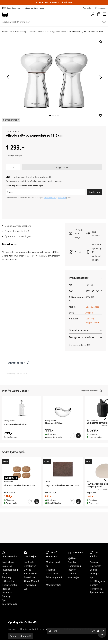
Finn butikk (87, 8)
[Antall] (13, 167)
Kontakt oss (8, 562)
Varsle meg (95, 191)
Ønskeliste (29, 577)
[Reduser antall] (8, 167)
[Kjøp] (78, 435)
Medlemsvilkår (53, 585)
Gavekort (72, 562)
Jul (25, 588)
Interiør (72, 569)
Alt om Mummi (31, 581)
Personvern (96, 588)
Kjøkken (72, 558)
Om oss (94, 562)
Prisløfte (79, 252)
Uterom (72, 573)
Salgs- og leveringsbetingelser (10, 569)
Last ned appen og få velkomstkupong (97, 252)
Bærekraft (95, 565)
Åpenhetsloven (97, 592)
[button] (100, 115)
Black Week (30, 585)
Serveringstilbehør (36, 31)
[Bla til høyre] (100, 77)
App (92, 577)
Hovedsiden (7, 31)
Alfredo (89, 312)
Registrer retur (9, 585)
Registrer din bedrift (21, 636)
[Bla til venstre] (8, 77)
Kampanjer (73, 577)
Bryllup (27, 569)
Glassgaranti (52, 573)
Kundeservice (100, 8)
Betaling (6, 596)
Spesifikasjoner (78, 330)
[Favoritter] (72, 435)
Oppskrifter (30, 565)
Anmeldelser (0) (19, 362)
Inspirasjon (29, 562)
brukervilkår (62, 198)
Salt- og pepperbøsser (56, 31)
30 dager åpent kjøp (11, 8)
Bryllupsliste (30, 573)
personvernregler (50, 198)
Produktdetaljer (78, 278)
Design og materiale (81, 337)
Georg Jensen (13, 131)
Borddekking (20, 31)
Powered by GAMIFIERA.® (16, 373)
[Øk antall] (18, 167)
